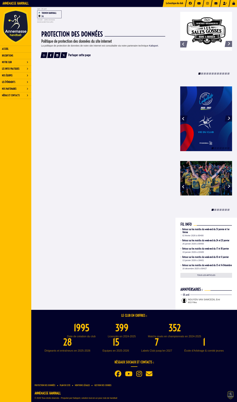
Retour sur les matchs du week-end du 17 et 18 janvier (205, 248)
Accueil (5, 48)
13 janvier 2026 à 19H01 (193, 260)
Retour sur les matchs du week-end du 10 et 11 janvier (205, 257)
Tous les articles (206, 275)
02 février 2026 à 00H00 (193, 235)
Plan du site (65, 385)
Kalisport (153, 45)
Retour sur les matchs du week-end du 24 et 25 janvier (205, 240)
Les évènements (15, 82)
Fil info (186, 224)
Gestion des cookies (102, 385)
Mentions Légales (82, 385)
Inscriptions (7, 55)
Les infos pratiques (15, 68)
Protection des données (45, 385)
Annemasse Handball (15, 3)
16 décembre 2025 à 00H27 (194, 268)
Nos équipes (15, 75)
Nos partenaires (15, 88)
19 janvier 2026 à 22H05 (193, 252)
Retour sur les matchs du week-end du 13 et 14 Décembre (207, 265)
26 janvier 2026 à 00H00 (193, 244)
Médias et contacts (15, 95)
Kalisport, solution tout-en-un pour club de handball (95, 398)
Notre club (15, 62)
